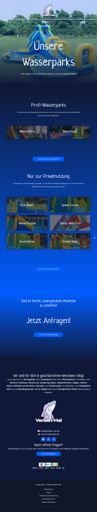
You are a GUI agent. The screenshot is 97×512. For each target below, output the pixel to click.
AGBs (48, 492)
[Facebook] (43, 439)
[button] (48, 454)
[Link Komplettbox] (27, 132)
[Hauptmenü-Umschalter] (48, 22)
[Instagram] (48, 439)
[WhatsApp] (54, 439)
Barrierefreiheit (48, 499)
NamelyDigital (52, 506)
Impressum (48, 489)
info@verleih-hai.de (48, 431)
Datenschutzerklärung (48, 496)
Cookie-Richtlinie (48, 502)
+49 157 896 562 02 (48, 434)
